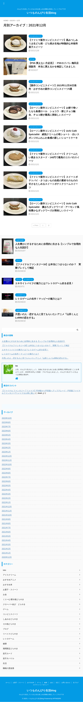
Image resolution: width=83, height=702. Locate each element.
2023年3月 (6, 443)
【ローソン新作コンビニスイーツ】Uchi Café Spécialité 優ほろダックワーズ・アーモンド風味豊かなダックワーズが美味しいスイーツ (54, 207)
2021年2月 (6, 549)
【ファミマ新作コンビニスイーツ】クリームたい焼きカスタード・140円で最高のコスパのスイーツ (54, 157)
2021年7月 (6, 528)
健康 (45, 682)
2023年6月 (6, 431)
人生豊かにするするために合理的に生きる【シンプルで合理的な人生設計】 (33, 341)
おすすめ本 (30, 682)
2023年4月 (6, 439)
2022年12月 (7, 456)
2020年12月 (7, 557)
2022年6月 (6, 481)
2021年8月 (6, 523)
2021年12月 (7, 507)
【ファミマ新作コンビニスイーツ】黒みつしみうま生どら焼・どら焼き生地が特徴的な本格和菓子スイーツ (53, 43)
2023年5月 (6, 435)
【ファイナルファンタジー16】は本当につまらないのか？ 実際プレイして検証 (35, 345)
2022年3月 (6, 494)
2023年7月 (6, 427)
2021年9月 (6, 519)
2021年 (12, 20)
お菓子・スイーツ (18, 682)
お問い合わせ (65, 682)
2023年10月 (7, 418)
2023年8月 (6, 422)
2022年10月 (7, 465)
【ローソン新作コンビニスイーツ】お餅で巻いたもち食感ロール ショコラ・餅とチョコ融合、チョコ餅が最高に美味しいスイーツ (53, 111)
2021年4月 (6, 540)
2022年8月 (6, 473)
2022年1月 (6, 502)
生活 (57, 682)
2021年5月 (6, 536)
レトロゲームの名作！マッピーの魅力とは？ (38, 298)
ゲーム (39, 682)
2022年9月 (6, 469)
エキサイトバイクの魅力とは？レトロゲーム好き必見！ (44, 283)
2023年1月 (6, 452)
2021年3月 (6, 545)
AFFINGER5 (56, 698)
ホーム (8, 682)
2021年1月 (6, 553)
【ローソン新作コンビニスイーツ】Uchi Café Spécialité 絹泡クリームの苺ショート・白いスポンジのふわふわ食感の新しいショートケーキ (54, 134)
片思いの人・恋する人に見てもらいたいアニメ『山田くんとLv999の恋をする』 (35, 358)
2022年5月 (6, 486)
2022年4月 (6, 490)
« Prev (35, 225)
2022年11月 (7, 460)
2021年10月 (7, 515)
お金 (51, 682)
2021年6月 (6, 532)
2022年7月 (6, 477)
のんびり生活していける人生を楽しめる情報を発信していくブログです (41, 694)
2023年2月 (6, 448)
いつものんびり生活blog (41, 12)
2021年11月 (7, 511)
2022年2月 (6, 498)
